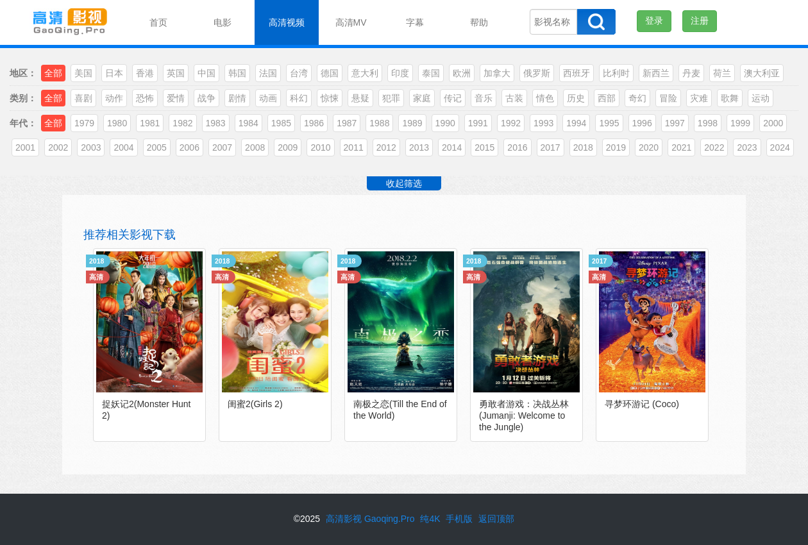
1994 (576, 123)
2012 (386, 147)
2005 (157, 147)
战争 (206, 98)
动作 (114, 98)
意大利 (364, 73)
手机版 (459, 519)
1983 (216, 123)
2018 (583, 147)
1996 (642, 123)
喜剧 (83, 98)
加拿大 (497, 73)
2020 (649, 147)
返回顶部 (496, 519)
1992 (511, 123)
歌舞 (730, 98)
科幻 (299, 98)
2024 (780, 147)
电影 (222, 22)
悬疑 (360, 98)
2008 (255, 147)
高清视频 (287, 22)
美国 (83, 73)
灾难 (699, 98)
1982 (182, 123)
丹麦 (691, 73)
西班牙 (576, 73)
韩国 (237, 73)
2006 (189, 147)
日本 (114, 73)
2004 (123, 147)
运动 (761, 98)
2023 (747, 147)
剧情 (237, 98)
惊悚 (330, 98)
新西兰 (656, 73)
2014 (452, 147)
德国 (330, 73)
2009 (288, 147)
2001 (25, 147)
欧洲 (462, 73)
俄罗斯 (536, 73)
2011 (354, 147)
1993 (543, 123)
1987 (347, 123)
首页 (158, 22)
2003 (91, 147)
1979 (84, 123)
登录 (654, 20)
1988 (379, 123)
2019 (616, 147)
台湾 (299, 73)
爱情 (176, 98)
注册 (700, 20)
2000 (773, 123)
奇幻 (637, 98)
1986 (314, 123)
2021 (681, 147)
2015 (484, 147)
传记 (453, 98)
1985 (281, 123)
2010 (320, 147)
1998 (708, 123)
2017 (550, 147)
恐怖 (145, 98)
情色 (545, 98)
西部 (607, 98)
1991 (478, 123)
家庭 (422, 98)
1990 (445, 123)
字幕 (415, 22)
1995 (609, 123)
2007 (222, 147)
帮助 (479, 22)
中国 (206, 73)
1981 (150, 123)
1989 (412, 123)
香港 (145, 73)
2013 (419, 147)
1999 (740, 123)
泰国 (431, 73)
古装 (514, 98)
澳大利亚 (762, 73)
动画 (268, 98)
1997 (675, 123)
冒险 (668, 98)
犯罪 (391, 98)
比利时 (616, 73)
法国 (268, 73)
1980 (117, 123)
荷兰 (722, 73)
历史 (576, 98)
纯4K (430, 519)
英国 (176, 73)
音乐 (483, 98)
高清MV (351, 22)
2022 (714, 147)
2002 (58, 147)
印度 (400, 73)
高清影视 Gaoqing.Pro (370, 519)
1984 (248, 123)
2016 (517, 147)
